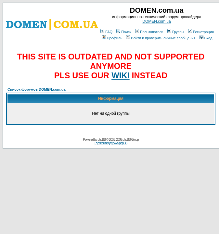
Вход (206, 38)
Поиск (123, 32)
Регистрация (201, 32)
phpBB (101, 139)
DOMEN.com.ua (156, 21)
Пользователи (149, 32)
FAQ (106, 32)
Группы (175, 32)
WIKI (120, 75)
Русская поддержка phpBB (111, 143)
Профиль (112, 38)
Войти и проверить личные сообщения (160, 38)
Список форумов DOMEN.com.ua (36, 89)
